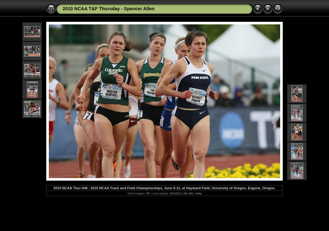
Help (198, 193)
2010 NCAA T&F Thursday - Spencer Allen (109, 8)
